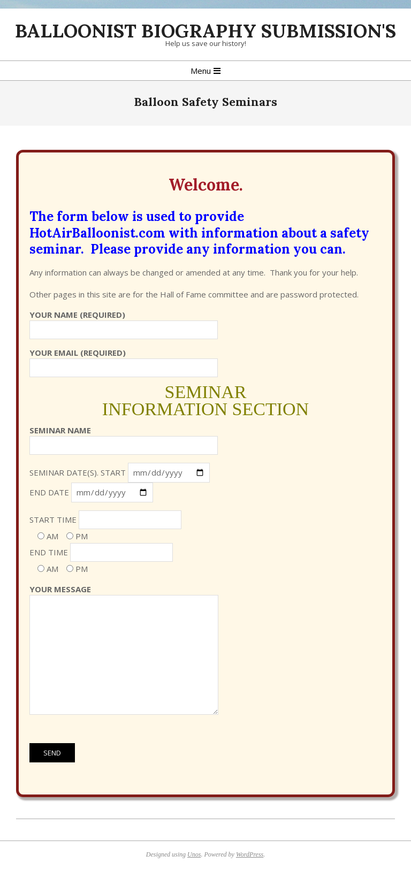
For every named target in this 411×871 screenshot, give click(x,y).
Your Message (123, 650)
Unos (194, 854)
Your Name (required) (123, 322)
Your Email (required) (123, 360)
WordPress (249, 854)
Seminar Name (123, 437)
